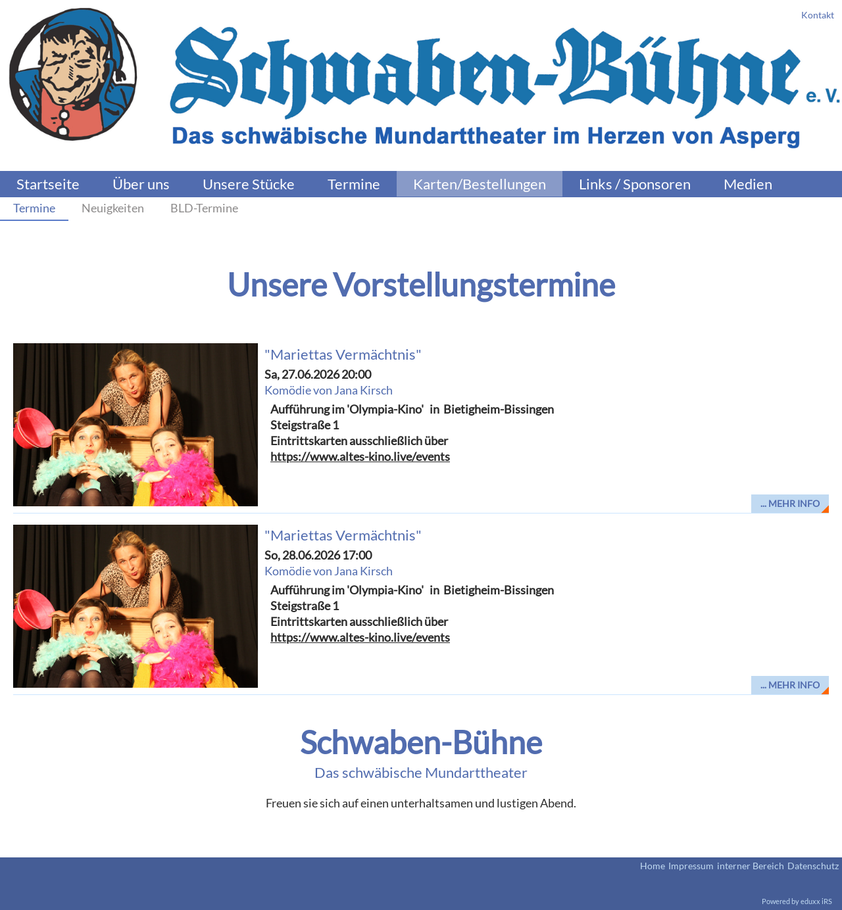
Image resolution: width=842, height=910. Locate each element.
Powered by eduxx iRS (797, 901)
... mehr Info (790, 503)
